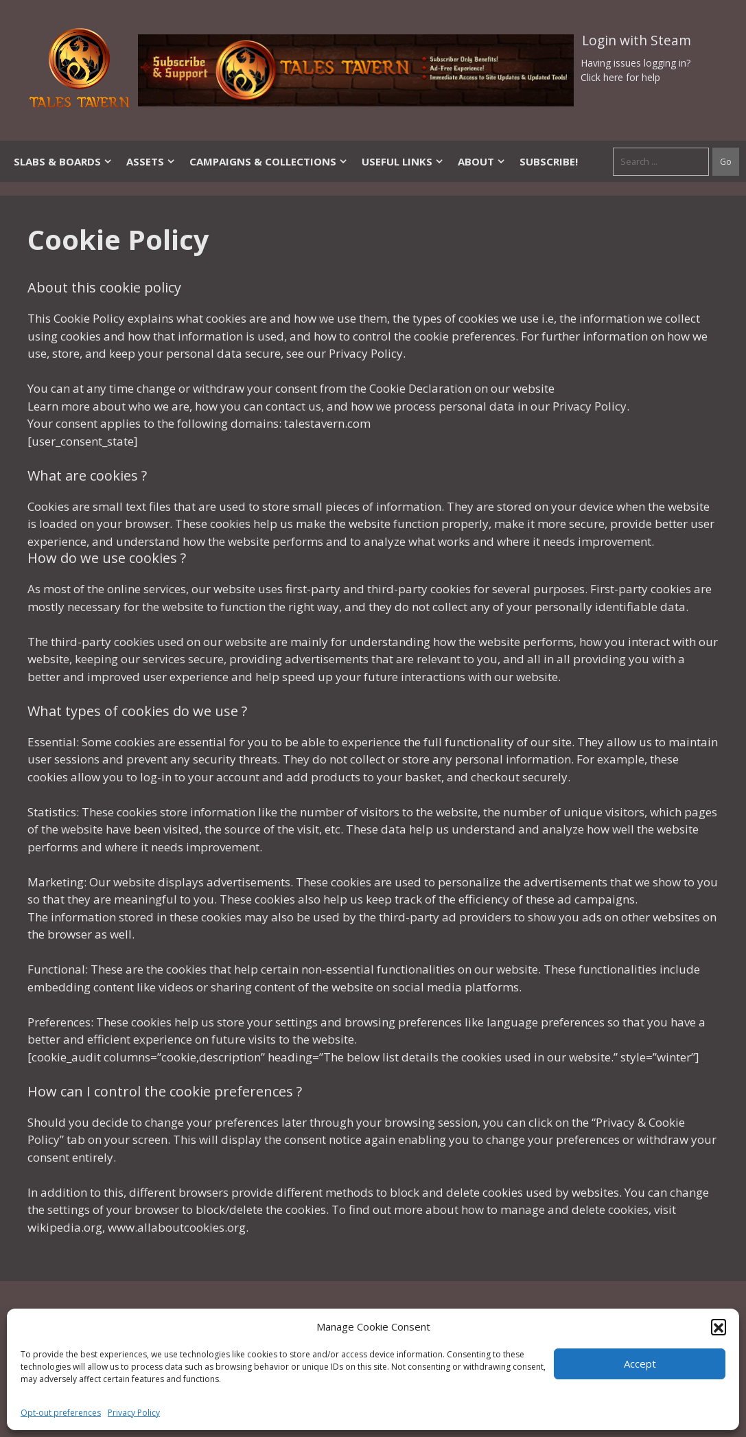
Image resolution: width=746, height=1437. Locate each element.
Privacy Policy (134, 1412)
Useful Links (403, 161)
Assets (151, 161)
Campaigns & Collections (268, 161)
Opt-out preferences (61, 1412)
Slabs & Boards (63, 161)
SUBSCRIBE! (549, 161)
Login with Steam (636, 40)
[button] (718, 1326)
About (482, 161)
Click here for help (620, 77)
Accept (640, 1363)
